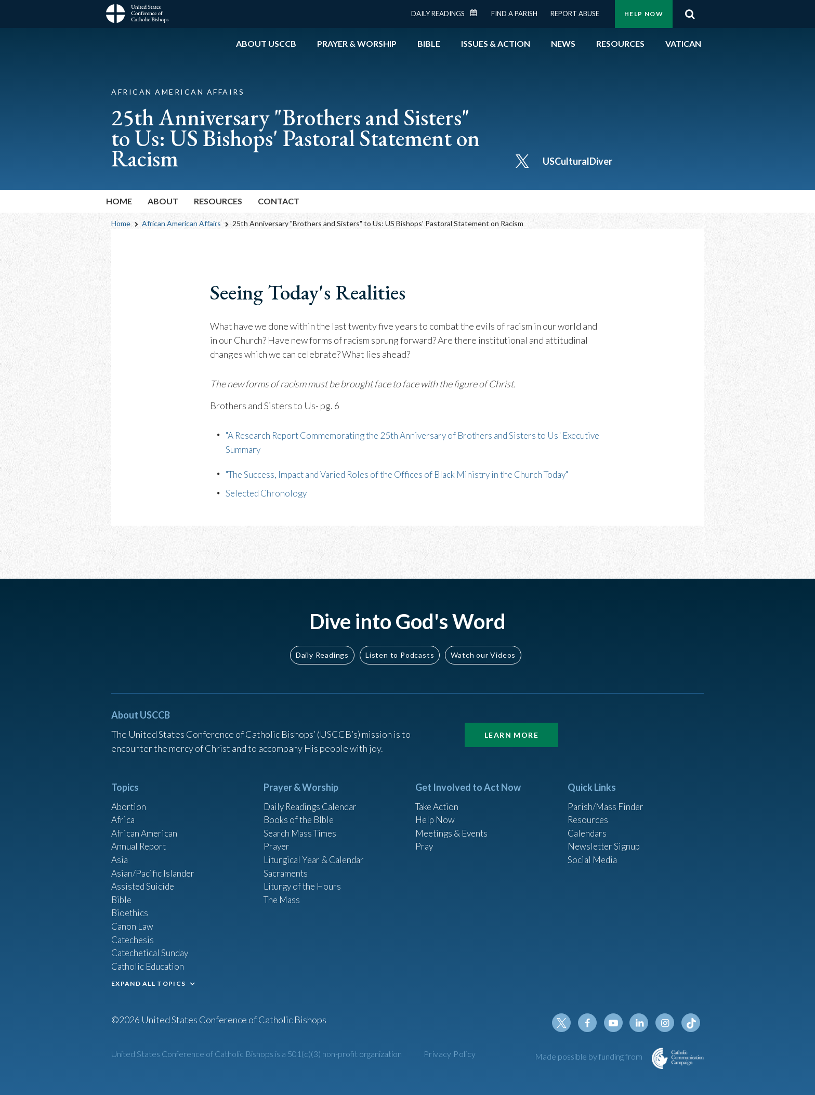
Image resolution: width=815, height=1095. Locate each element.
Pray (424, 837)
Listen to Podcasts (399, 642)
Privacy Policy (450, 1054)
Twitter (566, 1022)
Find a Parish (514, 13)
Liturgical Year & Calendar (317, 851)
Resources (589, 809)
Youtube (616, 1022)
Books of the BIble (300, 809)
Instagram (666, 1022)
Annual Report (140, 837)
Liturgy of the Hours (304, 879)
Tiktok (691, 1022)
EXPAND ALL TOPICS (148, 981)
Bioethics (130, 907)
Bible (122, 893)
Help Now (643, 14)
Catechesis (133, 935)
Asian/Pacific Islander (154, 865)
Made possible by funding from (589, 1056)
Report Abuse (574, 13)
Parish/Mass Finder (607, 795)
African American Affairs (181, 223)
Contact (278, 201)
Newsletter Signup (605, 837)
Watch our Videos (483, 642)
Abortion (129, 795)
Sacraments (287, 865)
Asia (120, 851)
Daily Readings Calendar (477, 13)
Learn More (511, 723)
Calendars (588, 823)
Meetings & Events (454, 823)
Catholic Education (149, 963)
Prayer (277, 837)
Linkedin (641, 1022)
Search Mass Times (302, 823)
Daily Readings (438, 13)
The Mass (283, 893)
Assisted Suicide (144, 879)
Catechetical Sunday (152, 949)
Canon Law (133, 921)
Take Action (438, 795)
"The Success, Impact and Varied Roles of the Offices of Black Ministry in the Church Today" (407, 473)
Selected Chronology (268, 492)
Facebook (591, 1022)
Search (690, 14)
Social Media (594, 851)
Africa (123, 809)
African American (145, 823)
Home (119, 201)
